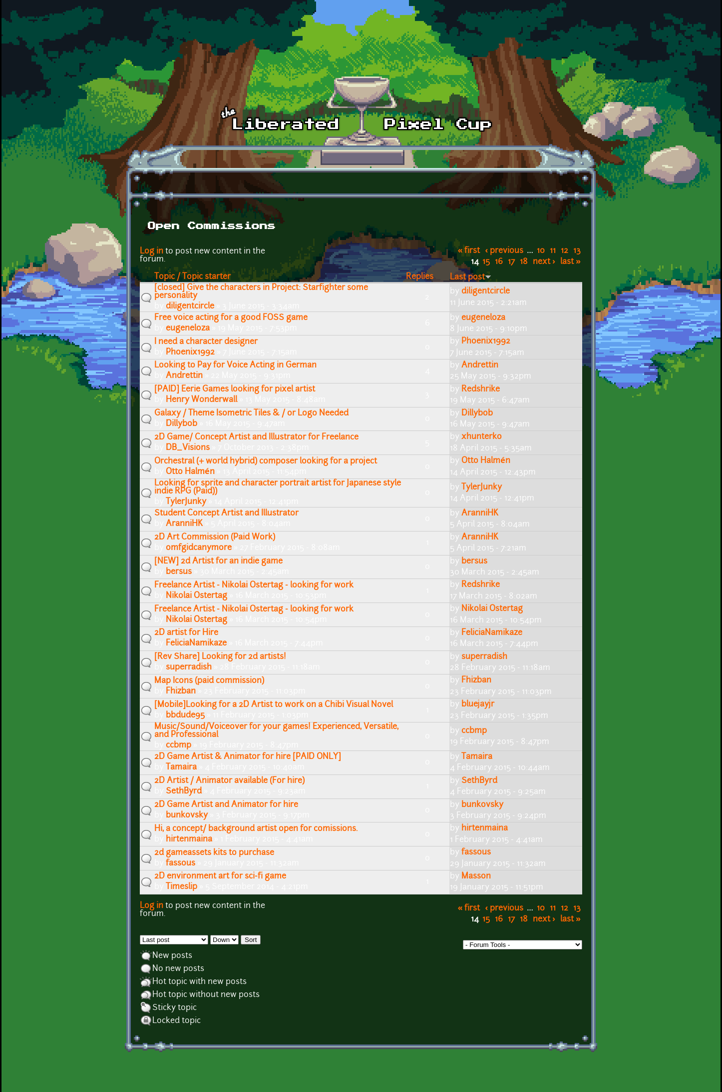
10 (541, 251)
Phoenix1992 (190, 352)
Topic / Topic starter (192, 277)
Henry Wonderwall (201, 400)
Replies (419, 277)
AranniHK (184, 524)
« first (469, 251)
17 (511, 262)
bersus (179, 572)
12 (564, 251)
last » (570, 262)
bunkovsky (187, 816)
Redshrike (480, 390)
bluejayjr (477, 704)
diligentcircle (190, 306)
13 (577, 251)
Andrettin (184, 376)
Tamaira (181, 768)
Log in (151, 252)
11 (553, 251)
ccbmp (178, 746)
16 (499, 262)
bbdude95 (185, 716)
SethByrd (184, 792)
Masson (476, 876)
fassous (180, 864)
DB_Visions (188, 448)
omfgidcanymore (199, 548)
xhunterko (481, 437)
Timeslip (181, 887)
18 (524, 262)
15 (486, 262)
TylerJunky (186, 502)
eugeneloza (188, 328)
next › (544, 262)
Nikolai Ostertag (196, 596)
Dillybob (181, 424)
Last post (470, 278)
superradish (189, 668)
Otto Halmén (190, 472)
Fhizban (181, 692)
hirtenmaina (189, 840)
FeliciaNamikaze (196, 644)
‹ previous (504, 251)
